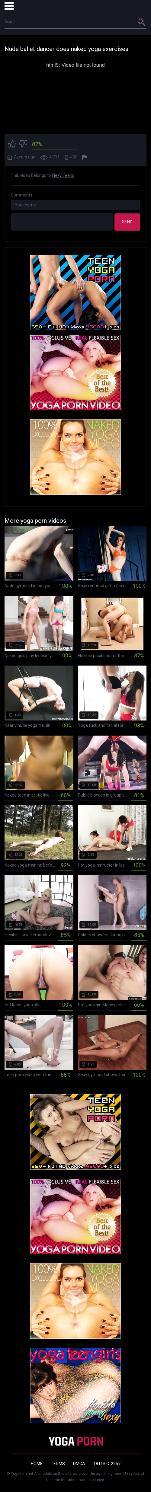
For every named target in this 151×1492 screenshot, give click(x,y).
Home (37, 1463)
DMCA (79, 1463)
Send (127, 221)
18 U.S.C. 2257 (106, 1463)
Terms (58, 1463)
